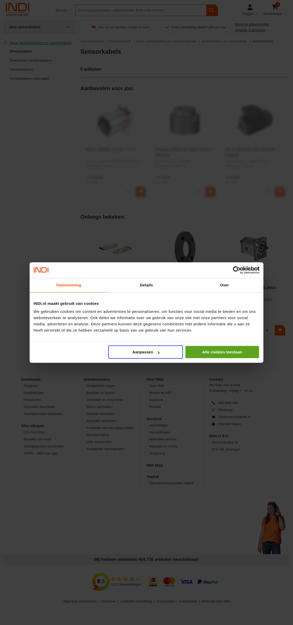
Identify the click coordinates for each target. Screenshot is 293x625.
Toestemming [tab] (68, 285)
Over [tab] (224, 285)
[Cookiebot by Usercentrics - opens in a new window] (236, 270)
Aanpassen (145, 352)
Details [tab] (146, 285)
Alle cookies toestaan (222, 352)
